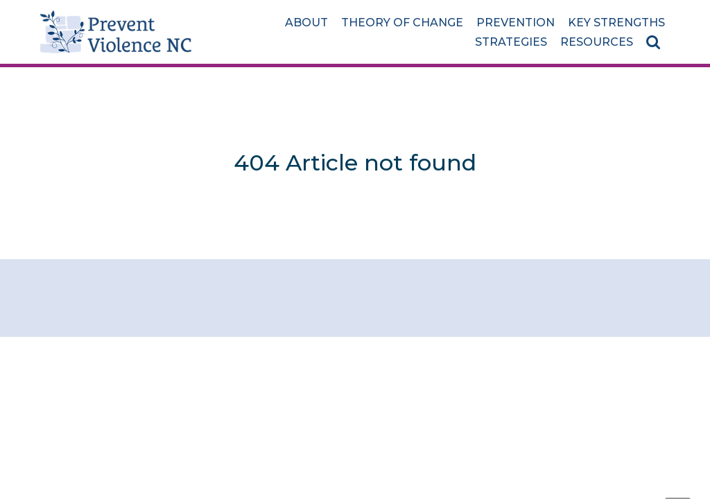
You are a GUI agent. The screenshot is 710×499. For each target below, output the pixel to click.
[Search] (655, 41)
